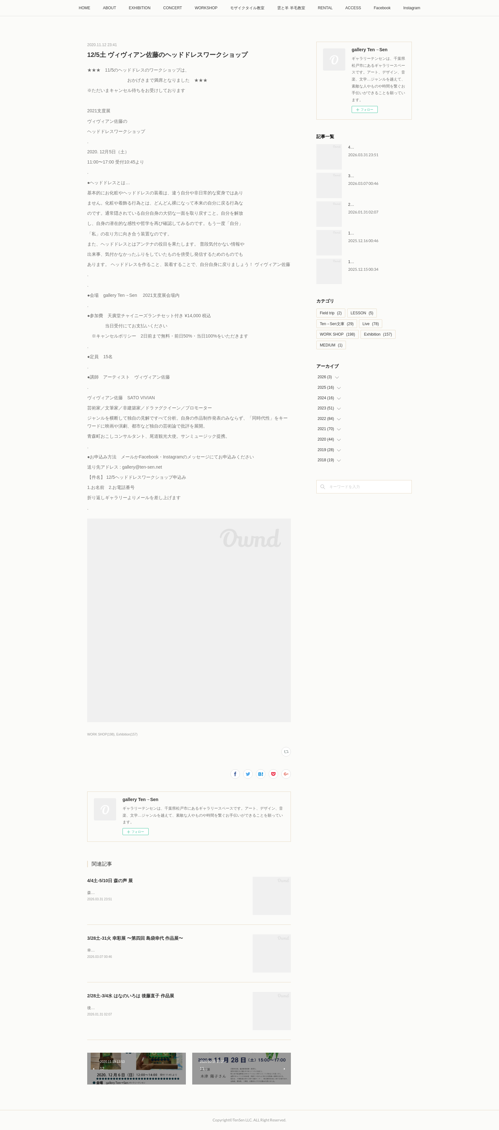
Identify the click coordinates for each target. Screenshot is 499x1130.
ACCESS (353, 8)
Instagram (411, 8)
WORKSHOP (206, 8)
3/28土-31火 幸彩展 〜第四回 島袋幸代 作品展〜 (135, 938)
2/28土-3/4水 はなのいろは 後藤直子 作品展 (130, 995)
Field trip (331, 313)
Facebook (382, 8)
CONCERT (172, 8)
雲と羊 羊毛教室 (291, 8)
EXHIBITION (140, 8)
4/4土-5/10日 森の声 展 (110, 880)
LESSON (362, 313)
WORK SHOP (337, 334)
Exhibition (378, 334)
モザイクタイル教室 (247, 8)
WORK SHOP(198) (101, 734)
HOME (84, 8)
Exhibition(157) (126, 734)
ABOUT (109, 8)
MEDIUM (331, 345)
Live (370, 324)
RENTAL (325, 8)
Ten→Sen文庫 (337, 324)
